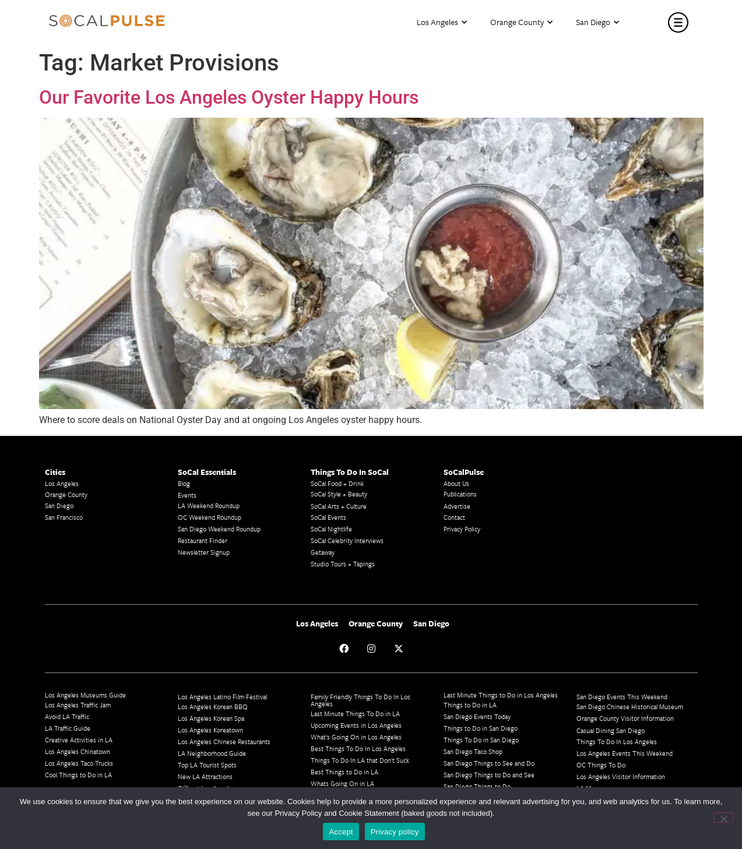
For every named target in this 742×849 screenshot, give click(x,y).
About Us (456, 483)
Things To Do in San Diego (481, 740)
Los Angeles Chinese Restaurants (224, 741)
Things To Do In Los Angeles (616, 741)
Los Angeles (442, 22)
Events (187, 495)
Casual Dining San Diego (610, 730)
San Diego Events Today (477, 716)
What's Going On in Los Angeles (356, 737)
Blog (184, 483)
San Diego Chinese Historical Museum (629, 706)
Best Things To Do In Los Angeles (358, 748)
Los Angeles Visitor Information (620, 776)
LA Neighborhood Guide (212, 753)
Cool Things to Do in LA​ (78, 775)
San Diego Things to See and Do (489, 763)
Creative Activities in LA (78, 740)
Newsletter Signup (204, 552)
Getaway (323, 552)
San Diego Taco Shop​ (473, 751)
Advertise (457, 506)
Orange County (521, 22)
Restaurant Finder (202, 540)
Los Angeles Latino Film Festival (222, 697)
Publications (460, 494)
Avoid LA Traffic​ (67, 716)
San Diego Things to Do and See (489, 775)
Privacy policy (395, 831)
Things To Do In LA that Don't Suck (360, 760)
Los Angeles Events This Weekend (624, 753)
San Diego (597, 22)
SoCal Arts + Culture (339, 506)
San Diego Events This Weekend (621, 697)
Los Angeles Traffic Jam (78, 705)
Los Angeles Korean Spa (211, 718)
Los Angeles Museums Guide (85, 695)
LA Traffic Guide (67, 728)
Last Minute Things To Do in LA (355, 713)
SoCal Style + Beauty (339, 494)
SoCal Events (328, 517)
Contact (454, 517)
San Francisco (64, 517)
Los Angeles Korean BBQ (213, 706)
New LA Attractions (205, 776)
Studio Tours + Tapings (343, 564)
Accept (341, 831)
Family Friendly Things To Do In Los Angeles (360, 700)
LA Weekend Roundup (209, 505)
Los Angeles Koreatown (210, 730)
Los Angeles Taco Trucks (79, 763)
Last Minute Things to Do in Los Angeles (501, 695)
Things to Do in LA (470, 705)
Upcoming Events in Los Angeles (356, 725)
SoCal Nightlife (331, 529)
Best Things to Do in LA (344, 772)
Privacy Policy (462, 529)
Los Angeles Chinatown (77, 751)
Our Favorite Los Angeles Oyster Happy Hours (229, 97)
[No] (723, 817)
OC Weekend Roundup (209, 517)
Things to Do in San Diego (481, 728)
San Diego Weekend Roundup (219, 529)
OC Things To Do (600, 765)
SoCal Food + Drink (337, 483)
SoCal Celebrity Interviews (347, 540)
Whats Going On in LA (342, 783)
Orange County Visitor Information (625, 718)
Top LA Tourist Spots (207, 765)
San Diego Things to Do (477, 786)
